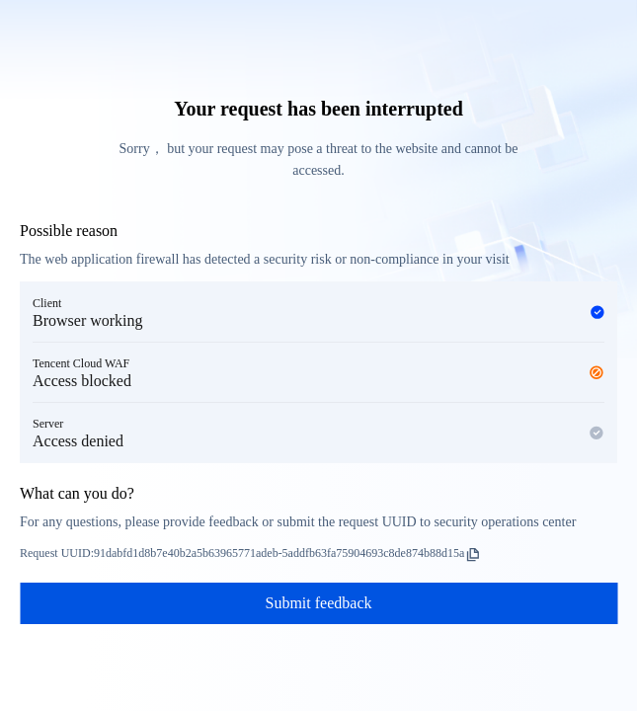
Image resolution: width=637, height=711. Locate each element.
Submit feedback (319, 602)
